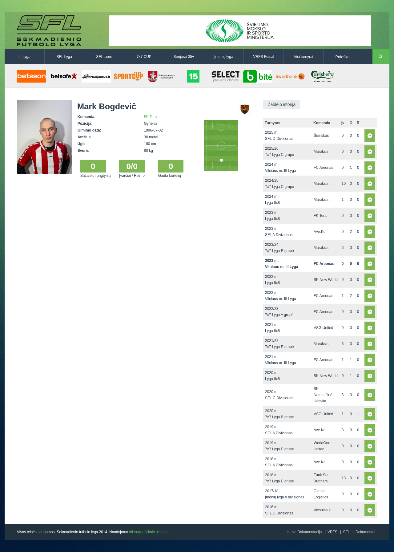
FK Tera (150, 117)
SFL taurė (104, 57)
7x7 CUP (144, 57)
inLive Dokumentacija (304, 532)
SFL (346, 532)
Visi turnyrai (303, 57)
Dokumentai (365, 532)
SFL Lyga (64, 57)
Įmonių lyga (223, 57)
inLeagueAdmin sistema (149, 532)
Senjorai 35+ (184, 57)
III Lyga (24, 57)
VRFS (332, 532)
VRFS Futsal (263, 57)
